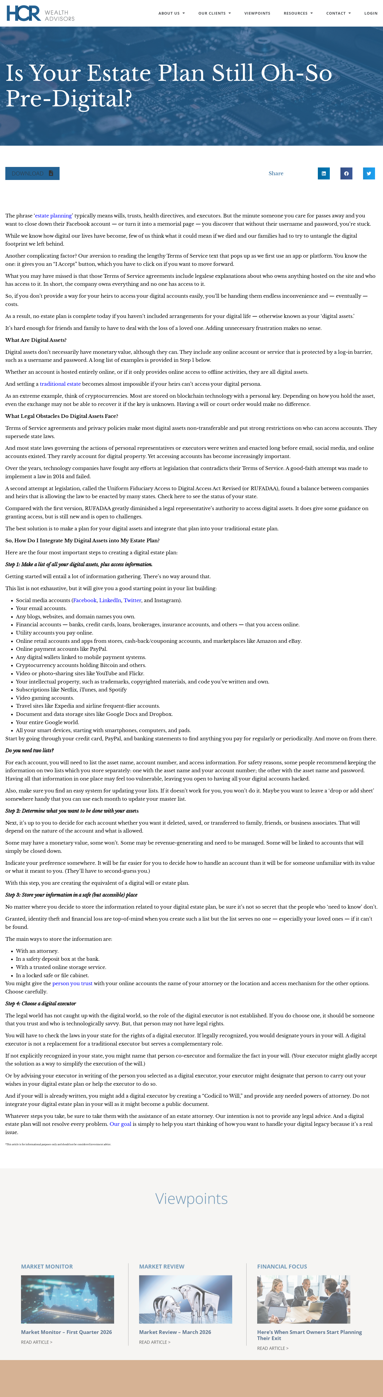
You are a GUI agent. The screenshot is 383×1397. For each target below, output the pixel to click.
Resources (298, 13)
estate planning (53, 216)
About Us (172, 13)
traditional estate (60, 384)
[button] (32, 173)
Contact (338, 13)
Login (371, 13)
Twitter (132, 600)
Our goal (120, 1124)
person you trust (72, 984)
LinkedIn (110, 600)
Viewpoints (257, 13)
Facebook (85, 600)
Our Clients (214, 13)
